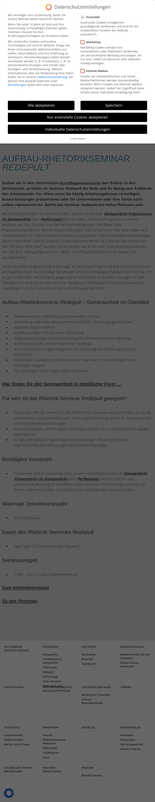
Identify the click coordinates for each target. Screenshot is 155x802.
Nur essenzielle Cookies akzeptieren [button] (77, 110)
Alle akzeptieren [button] (41, 98)
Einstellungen (17, 78)
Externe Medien (96, 64)
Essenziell (91, 10)
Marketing (92, 35)
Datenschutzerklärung (52, 70)
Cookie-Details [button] (77, 132)
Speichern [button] (113, 98)
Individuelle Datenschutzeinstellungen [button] (77, 122)
